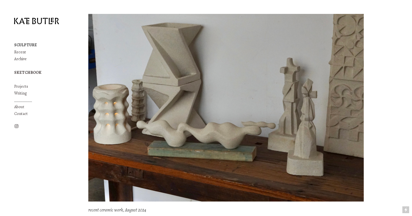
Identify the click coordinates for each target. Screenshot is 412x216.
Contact (21, 113)
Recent (20, 52)
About (19, 107)
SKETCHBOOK (27, 72)
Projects (21, 86)
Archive (20, 59)
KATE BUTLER (36, 21)
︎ (16, 126)
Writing (20, 93)
